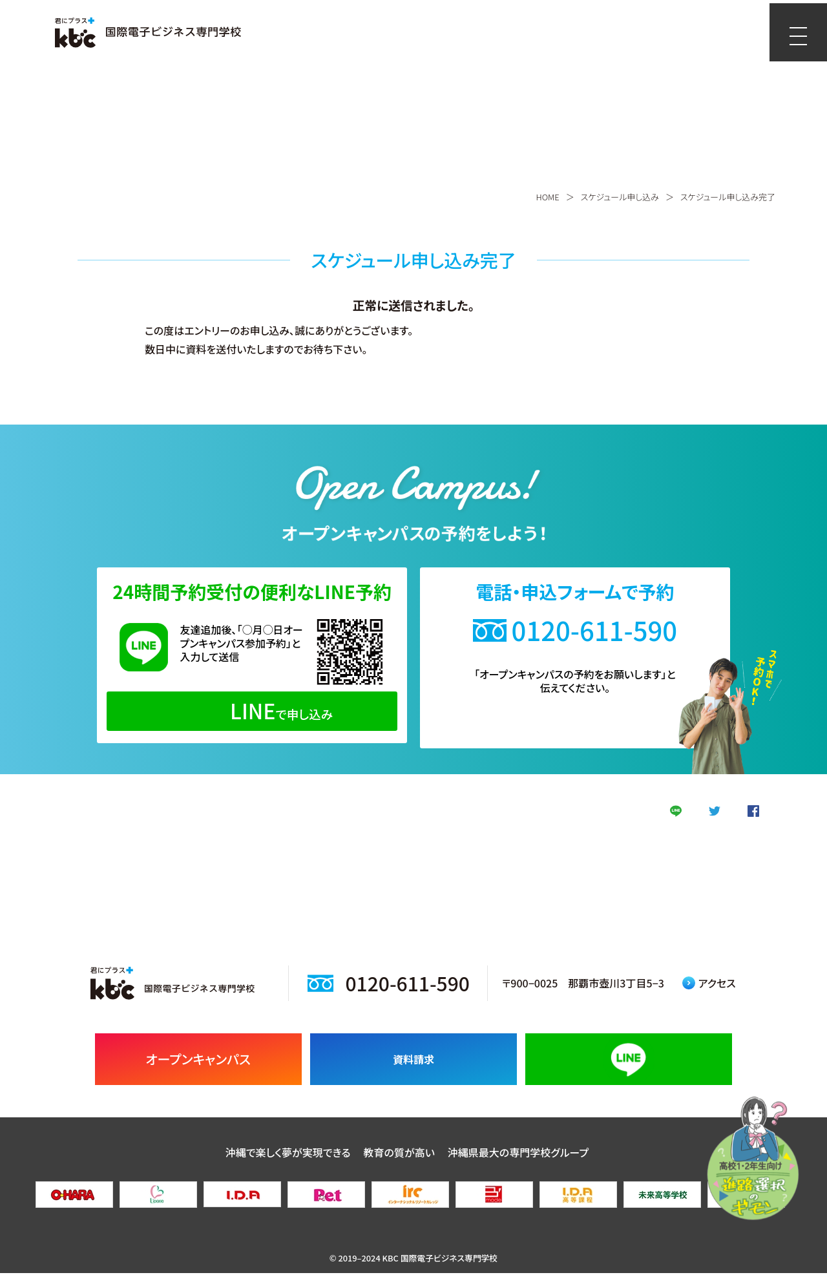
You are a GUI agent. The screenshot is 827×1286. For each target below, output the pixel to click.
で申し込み (252, 710)
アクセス (709, 996)
